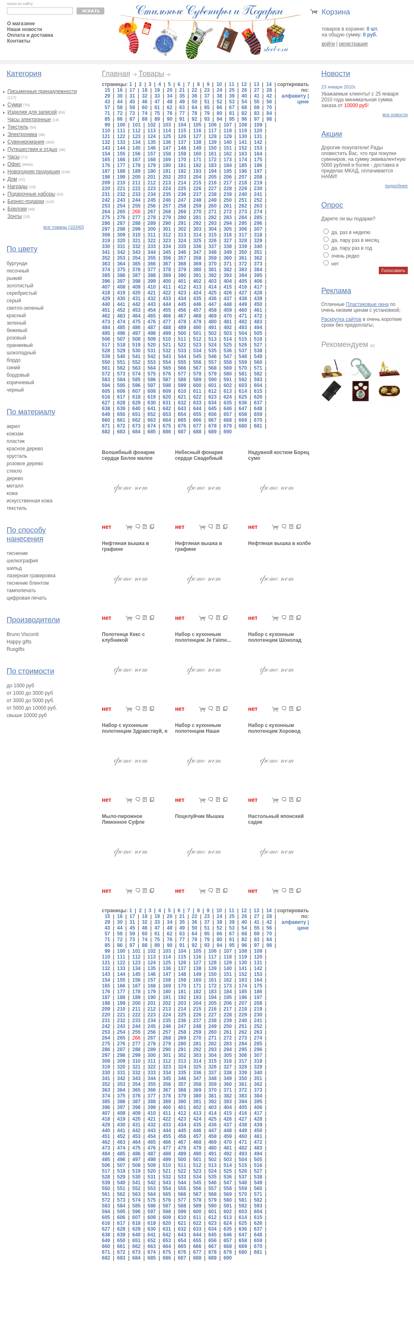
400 (167, 281)
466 (167, 316)
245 (151, 200)
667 (212, 420)
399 (151, 281)
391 (197, 275)
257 (167, 206)
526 (243, 345)
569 (228, 368)
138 (197, 142)
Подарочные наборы (31, 194)
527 (258, 345)
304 (212, 229)
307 (258, 229)
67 (231, 107)
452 (121, 310)
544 (182, 356)
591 (228, 380)
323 (167, 241)
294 (228, 223)
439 (258, 298)
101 (136, 125)
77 (182, 113)
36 (194, 96)
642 (167, 408)
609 (167, 391)
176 (106, 165)
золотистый (20, 286)
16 (120, 90)
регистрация (353, 44)
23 (206, 90)
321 (136, 241)
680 (243, 426)
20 (169, 90)
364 (121, 264)
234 (151, 194)
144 (121, 148)
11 (231, 84)
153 (258, 148)
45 (132, 102)
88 (144, 119)
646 (228, 408)
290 (167, 223)
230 (258, 188)
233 (136, 194)
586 (151, 380)
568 (212, 368)
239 (228, 194)
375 (121, 270)
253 (106, 206)
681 (258, 426)
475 (136, 322)
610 (182, 391)
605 (106, 391)
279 (167, 217)
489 (182, 327)
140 (228, 142)
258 (182, 206)
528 (106, 351)
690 (228, 432)
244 (136, 200)
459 (228, 310)
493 (243, 327)
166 (121, 160)
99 (107, 125)
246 (167, 200)
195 (228, 171)
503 (228, 333)
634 (212, 403)
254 (121, 206)
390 (182, 275)
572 (106, 374)
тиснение (17, 553)
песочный (18, 271)
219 (258, 183)
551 (121, 362)
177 (121, 165)
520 (151, 345)
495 (106, 333)
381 (212, 270)
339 (243, 246)
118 (228, 131)
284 (243, 217)
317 (243, 235)
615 (258, 391)
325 (197, 241)
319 (106, 241)
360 (228, 258)
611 (197, 391)
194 (212, 171)
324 (182, 241)
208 (258, 177)
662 (136, 420)
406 (258, 281)
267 (151, 212)
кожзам (15, 434)
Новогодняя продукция (33, 172)
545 (197, 356)
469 (212, 316)
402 (197, 281)
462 (106, 316)
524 (212, 345)
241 (258, 194)
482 (243, 322)
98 (269, 119)
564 (151, 368)
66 (219, 107)
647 (243, 408)
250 (228, 200)
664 (167, 420)
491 (212, 327)
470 (228, 316)
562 (121, 368)
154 (106, 154)
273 (243, 212)
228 (228, 188)
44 (120, 102)
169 (167, 160)
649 (106, 414)
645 (212, 408)
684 (136, 432)
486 (136, 327)
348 (212, 252)
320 (121, 241)
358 (197, 258)
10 (219, 84)
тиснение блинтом (28, 583)
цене (303, 102)
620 (167, 397)
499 (167, 333)
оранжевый (20, 345)
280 (182, 217)
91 (182, 119)
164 (258, 154)
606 (121, 391)
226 (197, 188)
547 (228, 356)
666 (197, 420)
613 (228, 391)
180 (167, 165)
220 (106, 188)
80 (219, 113)
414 (212, 287)
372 (243, 264)
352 (106, 258)
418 (106, 293)
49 (182, 102)
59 (132, 107)
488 (167, 327)
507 (121, 339)
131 (258, 136)
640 (136, 408)
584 (121, 380)
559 (243, 362)
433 (167, 298)
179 (151, 165)
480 (212, 322)
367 (167, 264)
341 (106, 252)
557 (212, 362)
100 (121, 125)
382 (228, 270)
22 (194, 90)
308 (106, 235)
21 (182, 90)
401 (182, 281)
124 (151, 136)
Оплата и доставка (30, 35)
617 (121, 397)
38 (219, 96)
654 (182, 414)
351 (258, 252)
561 (106, 368)
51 (206, 102)
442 (136, 304)
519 (136, 345)
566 (182, 368)
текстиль (17, 508)
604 (258, 385)
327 (228, 241)
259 (197, 206)
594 (106, 385)
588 (182, 380)
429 (106, 298)
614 (243, 391)
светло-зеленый (25, 308)
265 (121, 212)
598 (167, 385)
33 (157, 96)
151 (228, 148)
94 (219, 119)
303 (197, 229)
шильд (14, 568)
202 (167, 177)
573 (121, 374)
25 (231, 90)
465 (151, 316)
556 (197, 362)
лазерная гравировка (31, 576)
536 (228, 351)
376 (136, 270)
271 (212, 212)
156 (136, 154)
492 (228, 327)
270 (197, 212)
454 (151, 310)
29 (107, 96)
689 (212, 432)
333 (151, 246)
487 (151, 327)
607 (136, 391)
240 (243, 194)
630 (151, 403)
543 (167, 356)
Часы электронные (29, 119)
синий (13, 368)
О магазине (21, 23)
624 (228, 397)
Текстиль (17, 127)
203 (182, 177)
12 (244, 84)
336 (197, 246)
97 (256, 119)
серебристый (22, 293)
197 (258, 171)
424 (197, 293)
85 (107, 119)
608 (151, 391)
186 (258, 165)
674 (151, 426)
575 (151, 374)
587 (167, 380)
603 (243, 385)
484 (106, 327)
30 (120, 96)
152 (243, 148)
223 (151, 188)
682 (106, 432)
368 (182, 264)
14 (269, 84)
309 (121, 235)
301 (167, 229)
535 (212, 351)
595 (121, 385)
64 (194, 107)
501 (197, 333)
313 (182, 235)
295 (243, 223)
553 (151, 362)
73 (132, 113)
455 (167, 310)
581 (243, 374)
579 (212, 374)
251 (243, 200)
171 (197, 160)
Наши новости (24, 29)
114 (167, 131)
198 (106, 177)
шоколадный (21, 353)
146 (151, 148)
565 (167, 368)
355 (151, 258)
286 (106, 223)
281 (197, 217)
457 (197, 310)
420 (136, 293)
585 (136, 380)
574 (136, 374)
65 (206, 107)
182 (197, 165)
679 (228, 426)
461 (258, 310)
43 (107, 102)
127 (197, 136)
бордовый (18, 375)
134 (136, 142)
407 (106, 287)
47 (157, 102)
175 (258, 160)
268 (167, 212)
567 (197, 368)
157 (151, 154)
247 (182, 200)
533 (182, 351)
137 (182, 142)
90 (169, 119)
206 (228, 177)
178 (136, 165)
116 (197, 131)
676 (182, 426)
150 (212, 148)
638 (106, 408)
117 (212, 131)
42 (269, 96)
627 (106, 403)
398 (136, 281)
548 (243, 356)
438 (243, 298)
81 (231, 113)
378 (167, 270)
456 (182, 310)
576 (167, 374)
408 (121, 287)
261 (228, 206)
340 (258, 246)
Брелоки (17, 209)
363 (106, 264)
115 (182, 131)
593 (258, 380)
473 (106, 322)
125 (167, 136)
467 (182, 316)
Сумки (14, 105)
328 (243, 241)
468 (197, 316)
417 (258, 287)
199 (121, 177)
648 (258, 408)
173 (228, 160)
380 (197, 270)
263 (258, 206)
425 (212, 293)
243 (121, 200)
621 (182, 397)
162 (228, 154)
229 (243, 188)
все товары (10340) (63, 227)
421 (151, 293)
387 (136, 275)
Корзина (336, 12)
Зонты (14, 216)
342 (121, 252)
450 (258, 304)
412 (182, 287)
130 (243, 136)
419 (121, 293)
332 (136, 246)
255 (136, 206)
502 (212, 333)
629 (136, 403)
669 (243, 420)
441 (121, 304)
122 (121, 136)
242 (106, 200)
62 (169, 107)
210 (121, 183)
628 (121, 403)
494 (258, 327)
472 (258, 316)
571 (258, 368)
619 (151, 397)
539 (106, 356)
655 (197, 414)
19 (157, 90)
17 (132, 90)
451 (106, 310)
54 (244, 102)
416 (243, 287)
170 (182, 160)
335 (182, 246)
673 (136, 426)
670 (258, 420)
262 (243, 206)
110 (106, 131)
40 (244, 96)
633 (197, 403)
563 (136, 368)
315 (212, 235)
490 (197, 327)
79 (206, 113)
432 (151, 298)
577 (182, 374)
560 (258, 362)
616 (106, 397)
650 (121, 414)
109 (258, 125)
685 (151, 432)
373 (258, 264)
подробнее (396, 185)
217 (228, 183)
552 (136, 362)
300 (151, 229)
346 (182, 252)
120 (258, 131)
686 (167, 432)
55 (256, 102)
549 (258, 356)
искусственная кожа (30, 501)
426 (228, 293)
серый (14, 301)
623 (212, 397)
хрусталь (17, 456)
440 (106, 304)
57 (107, 107)
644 (197, 408)
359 (212, 258)
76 (169, 113)
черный (15, 390)
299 (136, 229)
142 (258, 142)
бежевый (17, 330)
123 (136, 136)
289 (151, 223)
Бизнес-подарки (25, 201)
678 (212, 426)
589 (197, 380)
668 (228, 420)
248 (197, 200)
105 (197, 125)
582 (258, 374)
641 (151, 408)
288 (136, 223)
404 (228, 281)
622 (197, 397)
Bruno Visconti (23, 634)
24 (219, 90)
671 (106, 426)
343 (136, 252)
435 (197, 298)
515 (243, 339)
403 (212, 281)
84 (269, 113)
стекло (14, 471)
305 (228, 229)
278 (151, 217)
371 (228, 264)
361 (243, 258)
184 (228, 165)
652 (151, 414)
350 (243, 252)
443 (151, 304)
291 (182, 223)
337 (212, 246)
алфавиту (294, 96)
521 (167, 345)
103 (167, 125)
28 (269, 90)
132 (106, 142)
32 (144, 96)
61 (157, 107)
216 (212, 183)
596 (136, 385)
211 (136, 183)
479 (197, 322)
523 (197, 345)
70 (269, 107)
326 (212, 241)
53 (231, 102)
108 (243, 125)
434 (182, 298)
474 (121, 322)
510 (167, 339)
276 (121, 217)
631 (167, 403)
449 (243, 304)
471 (243, 316)
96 (244, 119)
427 (243, 293)
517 (106, 345)
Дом (12, 179)
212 (151, 183)
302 (182, 229)
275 (106, 217)
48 (169, 102)
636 (243, 403)
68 (244, 107)
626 (258, 397)
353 (121, 258)
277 (136, 217)
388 (151, 275)
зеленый (16, 323)
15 (107, 90)
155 (121, 154)
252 (258, 200)
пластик (16, 441)
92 (194, 119)
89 (157, 119)
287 (121, 223)
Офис (14, 164)
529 (121, 351)
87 (132, 119)
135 (151, 142)
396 (106, 281)
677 (197, 426)
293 (212, 223)
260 (212, 206)
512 (197, 339)
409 (136, 287)
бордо (14, 360)
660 (106, 420)
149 (197, 148)
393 (228, 275)
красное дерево (25, 449)
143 (106, 148)
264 (106, 212)
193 (197, 171)
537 (243, 351)
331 (121, 246)
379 (182, 270)
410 (151, 287)
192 (182, 171)
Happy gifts (19, 642)
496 (121, 333)
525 (228, 345)
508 (136, 339)
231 (106, 194)
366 (151, 264)
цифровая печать (27, 598)
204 (197, 177)
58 (120, 107)
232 (121, 194)
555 (182, 362)
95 (231, 119)
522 (182, 345)
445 (182, 304)
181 (182, 165)
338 (228, 246)
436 (212, 298)
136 (167, 142)
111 (121, 131)
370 (212, 264)
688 (197, 432)
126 (182, 136)
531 (151, 351)
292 (197, 223)
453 (136, 310)
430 (121, 298)
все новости (395, 114)
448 (228, 304)
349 (228, 252)
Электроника (22, 134)
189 (136, 171)
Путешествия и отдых (32, 149)
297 (106, 229)
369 (197, 264)
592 (243, 380)
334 (167, 246)
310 (136, 235)
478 (182, 322)
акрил (13, 426)
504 (243, 333)
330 (106, 246)
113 (151, 131)
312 (167, 235)
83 (256, 113)
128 (212, 136)
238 (212, 194)
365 (136, 264)
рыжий (14, 278)
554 (167, 362)
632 (182, 403)
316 (228, 235)
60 (144, 107)
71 (107, 113)
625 (243, 397)
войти (328, 44)
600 (197, 385)
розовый (16, 338)
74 (144, 113)
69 (256, 107)
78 (194, 113)
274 (258, 212)
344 (151, 252)
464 (136, 316)
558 (228, 362)
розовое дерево (25, 463)
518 (121, 345)
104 (182, 125)
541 (136, 356)
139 (212, 142)
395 (258, 275)
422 (167, 293)
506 (106, 339)
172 (212, 160)
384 (258, 270)
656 (212, 414)
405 (243, 281)
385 (106, 275)
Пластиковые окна (367, 304)
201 (151, 177)
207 (243, 177)
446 (197, 304)
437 (228, 298)
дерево (15, 478)
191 (167, 171)
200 (136, 177)
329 (258, 241)
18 (144, 90)
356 (167, 258)
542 (151, 356)
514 (228, 339)
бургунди (17, 263)
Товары (151, 73)
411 (167, 287)
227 (212, 188)
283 (228, 217)
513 (212, 339)
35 (182, 96)
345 (167, 252)
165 (106, 160)
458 (212, 310)
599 (182, 385)
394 (243, 275)
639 (121, 408)
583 (106, 380)
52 (219, 102)
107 (228, 125)
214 (182, 183)
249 (212, 200)
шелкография (22, 561)
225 (182, 188)
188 (121, 171)
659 (258, 414)
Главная (116, 73)
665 (182, 420)
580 (228, 374)
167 (136, 160)
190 (151, 171)
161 (212, 154)
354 (136, 258)
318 (258, 235)
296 (258, 223)
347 (197, 252)
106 (212, 125)
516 (258, 339)
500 (182, 333)
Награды (17, 186)
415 (228, 287)
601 (212, 385)
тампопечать (21, 590)
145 (136, 148)
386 (121, 275)
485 (121, 327)
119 (243, 131)
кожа (12, 493)
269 (182, 212)
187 (106, 171)
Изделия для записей (32, 112)
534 (197, 351)
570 (243, 368)
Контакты (19, 41)
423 (182, 293)
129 (228, 136)
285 (258, 217)
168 (151, 160)
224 (167, 188)
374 (106, 270)
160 (197, 154)
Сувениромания (25, 142)
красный (16, 315)
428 (258, 293)
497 (136, 333)
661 (121, 420)
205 (212, 177)
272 (228, 212)
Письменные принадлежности (42, 91)
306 (243, 229)
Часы (13, 157)
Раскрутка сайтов (341, 319)
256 (151, 206)
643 (182, 408)
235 (167, 194)
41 (256, 96)
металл (15, 486)
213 (167, 183)
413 (197, 287)
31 (132, 96)
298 (121, 229)
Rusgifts (15, 649)
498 (151, 333)
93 (206, 119)
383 (243, 270)
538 (258, 351)
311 (151, 235)
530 (136, 351)
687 (182, 432)
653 (167, 414)
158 (167, 154)
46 (144, 102)
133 (121, 142)
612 (212, 391)
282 (212, 217)
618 (136, 397)
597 (151, 385)
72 (120, 113)
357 (182, 258)
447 (212, 304)
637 (258, 403)
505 (258, 333)
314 (197, 235)
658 (243, 414)
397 (121, 281)
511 (182, 339)
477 (167, 322)
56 (269, 102)
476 (151, 322)
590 (212, 380)
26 (244, 90)
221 (121, 188)
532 (167, 351)
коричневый (20, 382)
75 (157, 113)
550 (106, 362)
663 (151, 420)
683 (121, 432)
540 (121, 356)
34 (169, 96)
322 (151, 241)
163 (243, 154)
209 (106, 183)
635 (228, 403)
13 (256, 84)
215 (197, 183)
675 (167, 426)
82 (244, 113)
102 (151, 125)
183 (212, 165)
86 (120, 119)
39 (231, 96)
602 (228, 385)
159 (182, 154)
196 (243, 171)
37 (206, 96)
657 (228, 414)
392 (212, 275)
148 (182, 148)
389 (167, 275)
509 (151, 339)
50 (194, 102)
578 (197, 374)
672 (121, 426)
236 (182, 194)
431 (136, 298)
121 (106, 136)
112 (136, 131)
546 (212, 356)
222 (136, 188)
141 (243, 142)
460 (243, 310)
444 (167, 304)
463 (121, 316)
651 (136, 414)
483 (258, 322)
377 (151, 270)
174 (243, 160)
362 (258, 258)
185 (243, 165)
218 (243, 183)
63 (182, 107)
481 (228, 322)
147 (167, 148)
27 (256, 90)
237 (197, 194)
